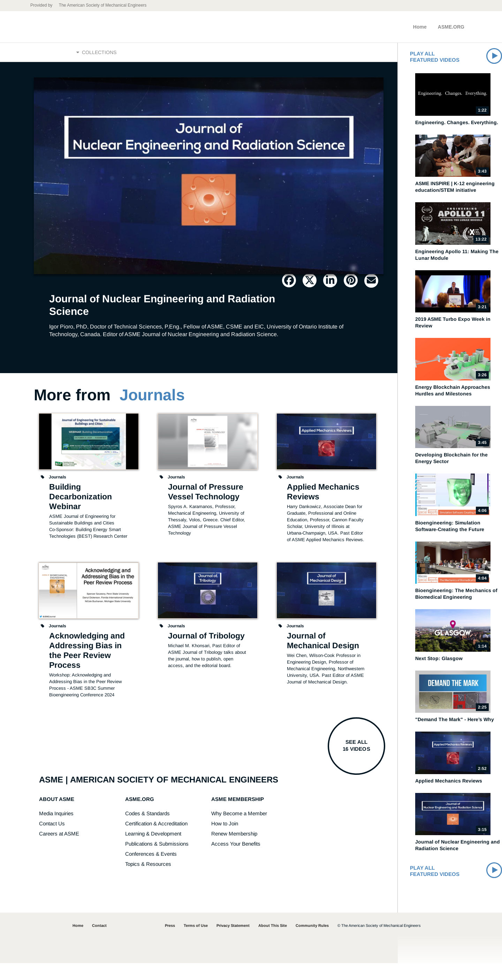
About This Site (272, 930)
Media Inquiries (56, 818)
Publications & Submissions (157, 849)
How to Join (224, 828)
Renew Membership (234, 838)
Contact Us (52, 828)
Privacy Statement (233, 930)
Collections (96, 55)
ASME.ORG (451, 27)
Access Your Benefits (235, 849)
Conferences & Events (151, 859)
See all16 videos (356, 750)
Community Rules (312, 930)
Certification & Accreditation (156, 828)
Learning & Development (153, 838)
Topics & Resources (148, 869)
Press (170, 930)
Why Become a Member (239, 818)
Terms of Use (196, 930)
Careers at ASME (59, 838)
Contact (99, 930)
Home (420, 27)
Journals (152, 400)
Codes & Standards (147, 818)
